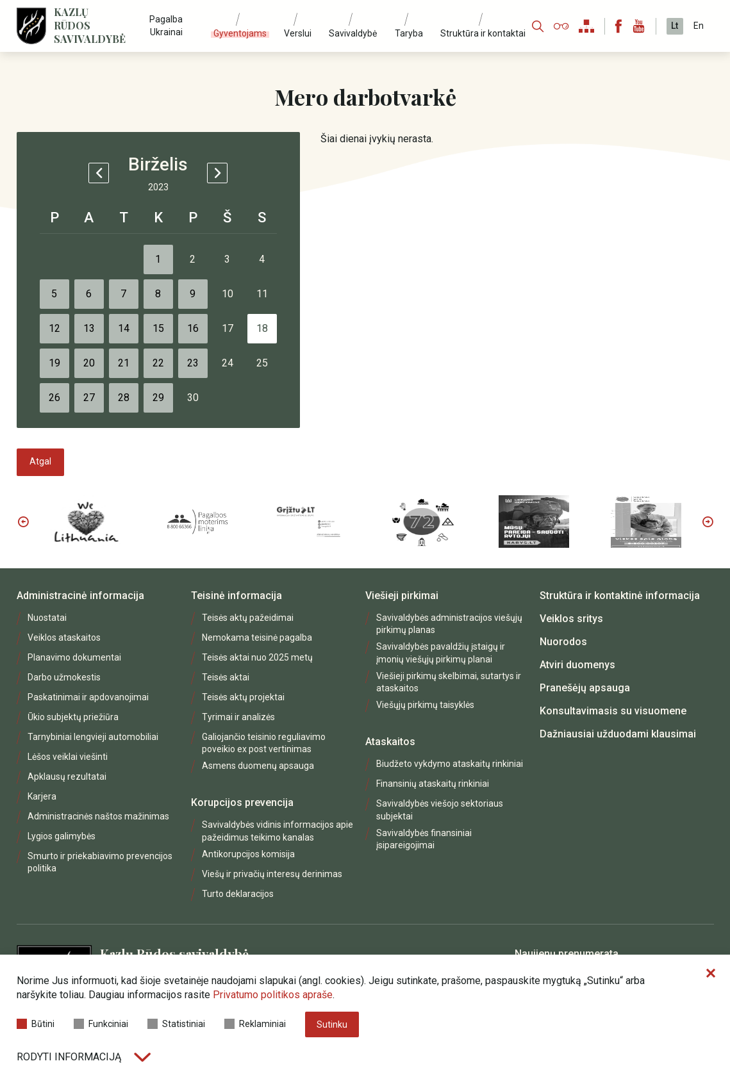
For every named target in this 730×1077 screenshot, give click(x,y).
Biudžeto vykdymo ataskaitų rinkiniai (449, 764)
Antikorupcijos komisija (248, 854)
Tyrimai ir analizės (238, 717)
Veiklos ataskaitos (64, 637)
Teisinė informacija (236, 595)
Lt (674, 26)
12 (54, 328)
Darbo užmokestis (64, 677)
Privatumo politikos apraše (273, 995)
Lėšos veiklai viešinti (68, 757)
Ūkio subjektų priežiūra (73, 717)
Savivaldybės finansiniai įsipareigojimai (424, 839)
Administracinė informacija (80, 595)
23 (193, 363)
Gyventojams (240, 33)
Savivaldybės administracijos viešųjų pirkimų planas (449, 623)
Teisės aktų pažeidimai (248, 617)
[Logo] (31, 26)
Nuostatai (47, 617)
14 (123, 328)
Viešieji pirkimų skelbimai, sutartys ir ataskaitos (448, 682)
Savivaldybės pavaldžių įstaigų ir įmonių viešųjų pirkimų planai (440, 652)
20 (89, 363)
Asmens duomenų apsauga (258, 765)
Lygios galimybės (61, 836)
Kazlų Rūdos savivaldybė (90, 25)
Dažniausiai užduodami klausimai (618, 734)
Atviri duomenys (577, 665)
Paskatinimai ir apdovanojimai (88, 697)
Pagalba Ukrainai (166, 25)
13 (89, 328)
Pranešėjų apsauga (585, 688)
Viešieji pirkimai (401, 595)
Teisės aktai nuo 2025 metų (257, 657)
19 (54, 363)
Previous (23, 521)
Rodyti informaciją (84, 1057)
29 (158, 397)
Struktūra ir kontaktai (483, 33)
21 (123, 363)
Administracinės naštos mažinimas (98, 816)
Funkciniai (101, 1024)
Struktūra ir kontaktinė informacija (620, 595)
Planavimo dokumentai (74, 657)
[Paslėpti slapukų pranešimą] (710, 973)
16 (193, 328)
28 (123, 397)
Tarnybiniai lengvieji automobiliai (93, 737)
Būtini (35, 1024)
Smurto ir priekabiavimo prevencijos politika (100, 862)
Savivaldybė (353, 33)
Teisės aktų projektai (243, 697)
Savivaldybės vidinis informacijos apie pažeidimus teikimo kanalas (277, 830)
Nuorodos (563, 642)
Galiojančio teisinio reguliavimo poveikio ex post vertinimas (264, 743)
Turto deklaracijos (238, 894)
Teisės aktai (225, 677)
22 (158, 363)
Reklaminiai (255, 1024)
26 (54, 397)
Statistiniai (176, 1024)
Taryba (409, 33)
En (698, 26)
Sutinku (332, 1024)
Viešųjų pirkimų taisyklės (425, 705)
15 (158, 328)
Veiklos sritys (571, 618)
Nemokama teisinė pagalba (257, 637)
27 (89, 397)
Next (707, 521)
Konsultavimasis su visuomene (613, 711)
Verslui (297, 33)
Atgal (40, 461)
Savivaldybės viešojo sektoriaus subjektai (439, 809)
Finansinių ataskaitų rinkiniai (432, 783)
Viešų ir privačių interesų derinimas (272, 874)
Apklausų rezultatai (67, 776)
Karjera (42, 796)
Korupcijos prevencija (242, 802)
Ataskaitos (390, 742)
